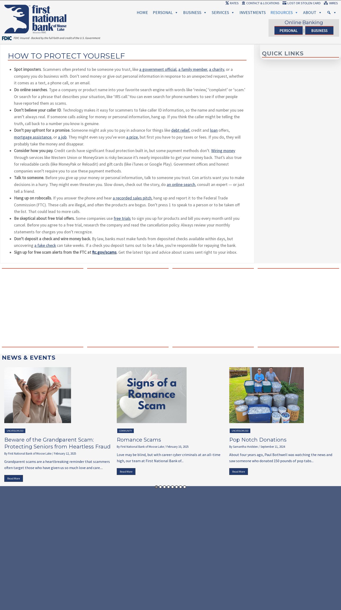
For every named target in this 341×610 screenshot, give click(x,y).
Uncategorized (15, 430)
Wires (331, 3)
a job (62, 137)
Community (125, 430)
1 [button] (156, 486)
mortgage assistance (32, 137)
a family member (192, 69)
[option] (58, 425)
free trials (122, 218)
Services (223, 12)
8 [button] (184, 486)
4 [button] (168, 486)
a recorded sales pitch (132, 198)
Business (195, 12)
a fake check (45, 245)
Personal (165, 12)
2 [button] (160, 486)
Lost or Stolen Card (302, 3)
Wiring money (223, 150)
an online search (181, 184)
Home (142, 12)
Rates (232, 3)
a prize (132, 137)
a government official (157, 69)
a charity (216, 69)
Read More (13, 478)
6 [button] (176, 486)
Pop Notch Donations (258, 440)
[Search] (331, 12)
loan (214, 130)
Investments (252, 12)
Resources (284, 12)
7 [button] (180, 486)
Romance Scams (139, 440)
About (312, 12)
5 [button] (172, 486)
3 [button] (164, 486)
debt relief (180, 130)
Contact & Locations (260, 3)
